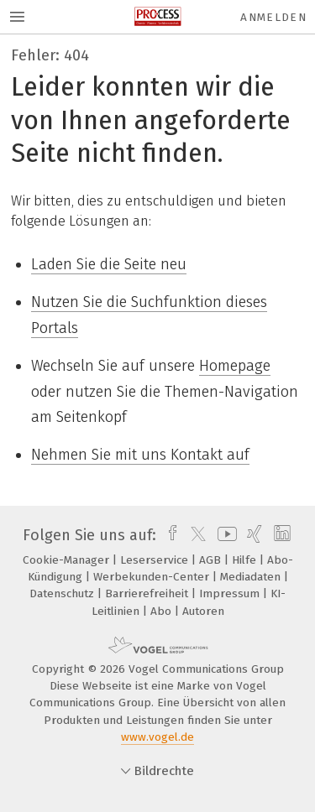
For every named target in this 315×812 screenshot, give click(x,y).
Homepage (234, 366)
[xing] (252, 535)
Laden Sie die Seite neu (108, 264)
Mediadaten (252, 577)
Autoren (203, 611)
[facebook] (168, 535)
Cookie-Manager (68, 560)
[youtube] (224, 535)
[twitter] (194, 535)
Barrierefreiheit (148, 593)
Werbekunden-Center (153, 577)
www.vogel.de (157, 737)
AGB (211, 560)
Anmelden (273, 17)
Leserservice (156, 560)
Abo (162, 611)
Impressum (231, 593)
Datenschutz (63, 593)
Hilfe (246, 560)
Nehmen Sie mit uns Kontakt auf (140, 454)
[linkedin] (280, 535)
